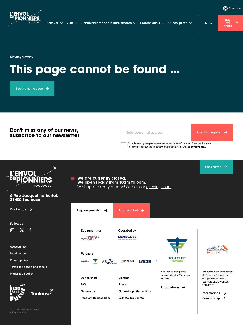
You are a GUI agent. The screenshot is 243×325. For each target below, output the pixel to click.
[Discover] (54, 23)
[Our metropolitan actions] (138, 291)
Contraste (232, 8)
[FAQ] (98, 284)
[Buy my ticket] (131, 210)
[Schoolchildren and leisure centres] (109, 23)
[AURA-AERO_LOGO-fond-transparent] (115, 261)
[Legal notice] (35, 253)
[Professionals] (152, 23)
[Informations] (177, 287)
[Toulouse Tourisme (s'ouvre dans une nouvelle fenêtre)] (17, 293)
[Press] (138, 284)
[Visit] (72, 23)
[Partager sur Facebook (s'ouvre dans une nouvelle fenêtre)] (30, 230)
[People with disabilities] (98, 298)
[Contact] (138, 278)
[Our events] (98, 291)
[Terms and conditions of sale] (35, 267)
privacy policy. (198, 146)
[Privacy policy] (35, 260)
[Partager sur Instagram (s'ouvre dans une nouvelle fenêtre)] (12, 230)
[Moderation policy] (35, 273)
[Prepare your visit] (92, 210)
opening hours (158, 186)
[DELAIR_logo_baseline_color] (133, 261)
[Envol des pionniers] (32, 88)
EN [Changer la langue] (205, 23)
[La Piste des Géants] (138, 298)
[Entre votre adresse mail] (156, 132)
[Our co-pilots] (180, 23)
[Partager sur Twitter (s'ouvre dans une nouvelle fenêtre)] (22, 230)
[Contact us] (35, 209)
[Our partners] (98, 278)
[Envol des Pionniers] (28, 18)
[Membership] (218, 298)
